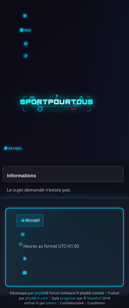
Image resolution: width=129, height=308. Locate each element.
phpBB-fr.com (36, 298)
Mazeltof (94, 298)
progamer (68, 298)
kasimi (51, 303)
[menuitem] (25, 30)
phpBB (40, 293)
